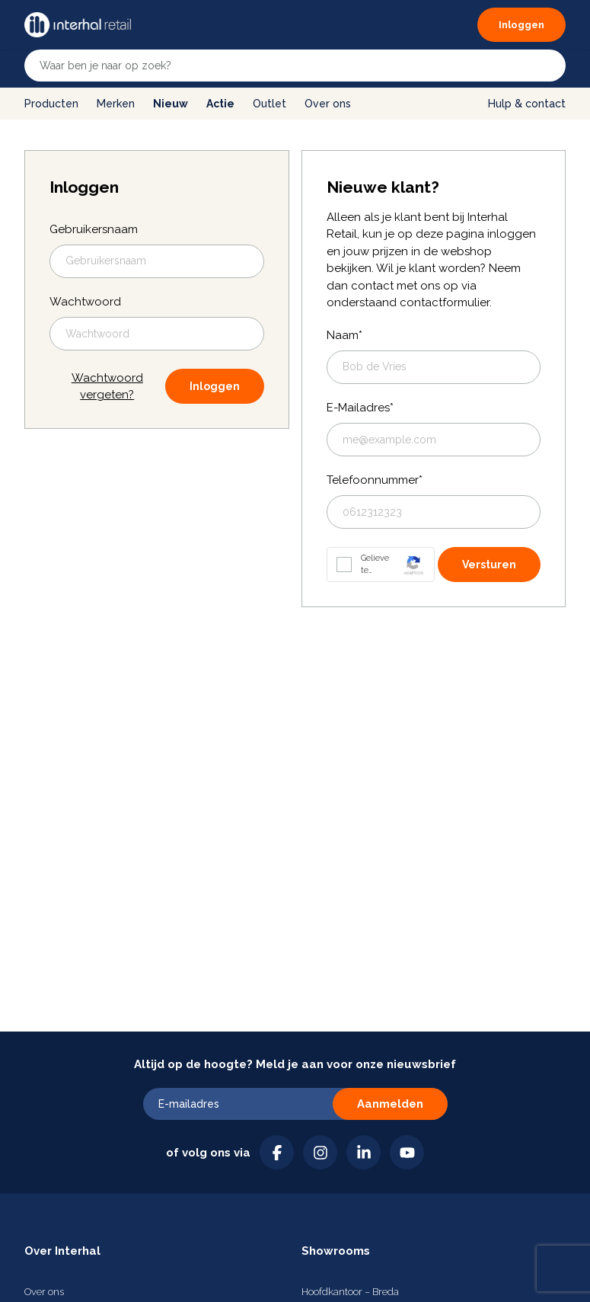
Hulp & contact (527, 104)
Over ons (328, 104)
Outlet (269, 104)
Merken (116, 104)
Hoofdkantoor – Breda (350, 1291)
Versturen (489, 564)
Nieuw (170, 104)
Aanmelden (390, 1104)
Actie (220, 104)
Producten (51, 104)
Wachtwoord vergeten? (107, 386)
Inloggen (215, 386)
